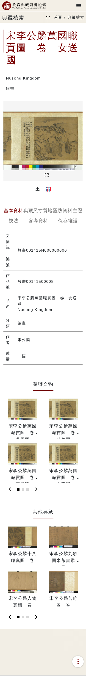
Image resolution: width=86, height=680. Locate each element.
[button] (37, 189)
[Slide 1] (18, 489)
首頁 (58, 17)
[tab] (13, 211)
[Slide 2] (23, 489)
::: (48, 17)
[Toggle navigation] (78, 6)
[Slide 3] (27, 489)
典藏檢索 (75, 17)
